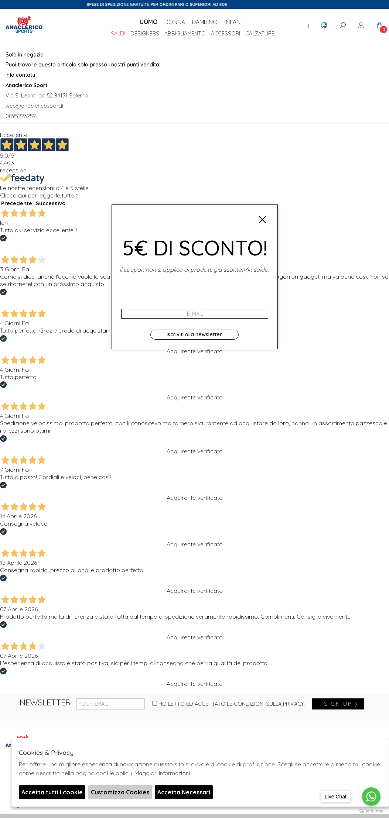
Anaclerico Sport (24, 32)
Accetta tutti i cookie (52, 792)
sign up (341, 704)
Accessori (225, 34)
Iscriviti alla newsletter (194, 334)
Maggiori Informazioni (162, 773)
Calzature (259, 34)
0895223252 (21, 116)
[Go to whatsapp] (371, 796)
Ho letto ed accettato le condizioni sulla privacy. (228, 704)
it (308, 26)
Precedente (16, 203)
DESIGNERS (144, 34)
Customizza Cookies (120, 792)
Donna (174, 21)
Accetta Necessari (183, 792)
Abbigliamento (185, 34)
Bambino (205, 21)
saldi (118, 34)
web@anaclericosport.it (35, 106)
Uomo (148, 21)
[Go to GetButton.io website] (371, 810)
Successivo (50, 203)
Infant (234, 21)
